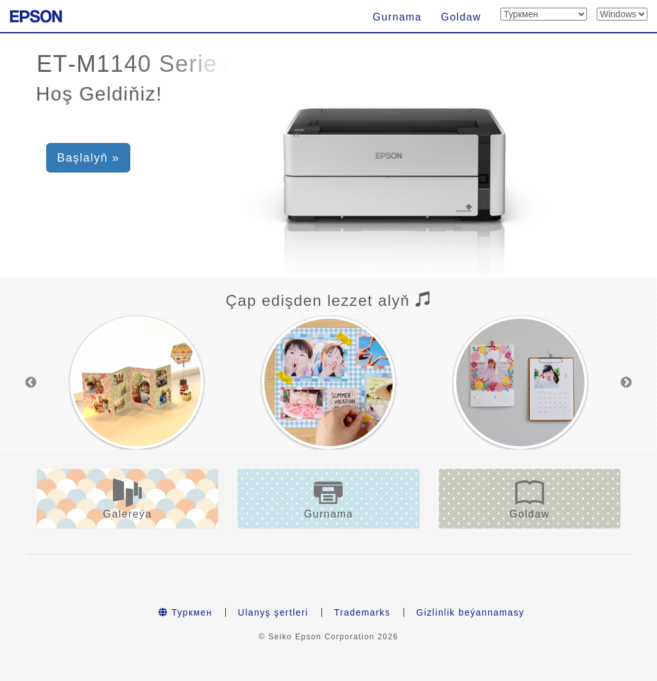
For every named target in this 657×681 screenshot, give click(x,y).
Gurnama (397, 17)
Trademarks (362, 612)
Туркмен (185, 612)
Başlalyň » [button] (88, 157)
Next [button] (626, 382)
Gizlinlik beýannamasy (470, 612)
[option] (136, 382)
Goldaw (461, 17)
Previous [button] (30, 382)
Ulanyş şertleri (273, 612)
